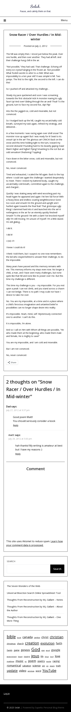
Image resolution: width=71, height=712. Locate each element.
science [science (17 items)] (36, 665)
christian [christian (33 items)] (56, 637)
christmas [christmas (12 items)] (11, 643)
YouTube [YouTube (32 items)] (49, 670)
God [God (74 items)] (35, 649)
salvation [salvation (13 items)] (26, 665)
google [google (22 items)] (55, 650)
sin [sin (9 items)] (47, 666)
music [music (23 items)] (19, 661)
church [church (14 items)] (20, 643)
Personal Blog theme (54, 707)
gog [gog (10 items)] (43, 650)
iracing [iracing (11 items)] (27, 656)
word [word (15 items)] (38, 670)
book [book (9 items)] (19, 638)
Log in (7, 693)
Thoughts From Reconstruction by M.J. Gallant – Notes (35, 599)
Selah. (35, 6)
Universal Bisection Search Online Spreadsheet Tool (34, 592)
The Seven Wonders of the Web (23, 585)
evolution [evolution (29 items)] (47, 643)
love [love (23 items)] (57, 656)
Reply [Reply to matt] (18, 453)
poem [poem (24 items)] (32, 661)
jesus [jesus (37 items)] (35, 655)
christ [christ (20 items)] (44, 637)
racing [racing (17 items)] (56, 661)
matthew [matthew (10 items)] (10, 661)
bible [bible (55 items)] (11, 636)
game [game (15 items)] (16, 650)
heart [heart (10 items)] (20, 656)
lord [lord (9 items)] (51, 657)
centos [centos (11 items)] (37, 637)
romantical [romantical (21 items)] (14, 665)
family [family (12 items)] (9, 650)
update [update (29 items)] (12, 670)
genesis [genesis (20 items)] (25, 650)
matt (11, 435)
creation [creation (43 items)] (32, 642)
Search (11, 561)
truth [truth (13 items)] (58, 665)
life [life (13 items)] (42, 656)
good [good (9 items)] (48, 650)
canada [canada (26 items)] (28, 637)
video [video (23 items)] (22, 670)
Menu (64, 20)
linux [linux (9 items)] (47, 657)
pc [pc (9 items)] (26, 661)
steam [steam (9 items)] (52, 666)
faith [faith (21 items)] (59, 643)
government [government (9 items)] (12, 657)
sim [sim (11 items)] (43, 666)
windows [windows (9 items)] (31, 671)
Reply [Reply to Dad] (15, 425)
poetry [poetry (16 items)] (41, 661)
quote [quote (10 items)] (48, 661)
